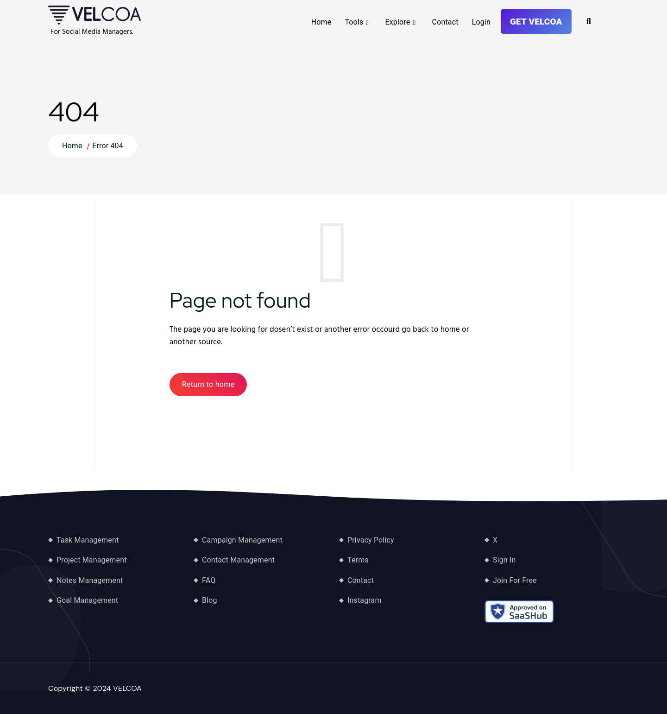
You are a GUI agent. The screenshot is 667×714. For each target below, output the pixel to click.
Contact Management (238, 560)
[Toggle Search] (588, 21)
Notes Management (90, 580)
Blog (209, 600)
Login (481, 22)
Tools (354, 22)
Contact (445, 22)
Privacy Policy (370, 540)
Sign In (504, 560)
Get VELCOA (536, 21)
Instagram (364, 600)
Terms (358, 560)
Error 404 (107, 145)
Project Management (92, 560)
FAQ (208, 580)
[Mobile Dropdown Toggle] (367, 23)
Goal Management (87, 600)
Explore (397, 22)
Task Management (88, 540)
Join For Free (515, 580)
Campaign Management (242, 540)
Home (321, 22)
